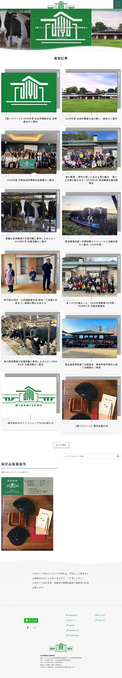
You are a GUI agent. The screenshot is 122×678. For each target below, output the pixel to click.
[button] (117, 4)
